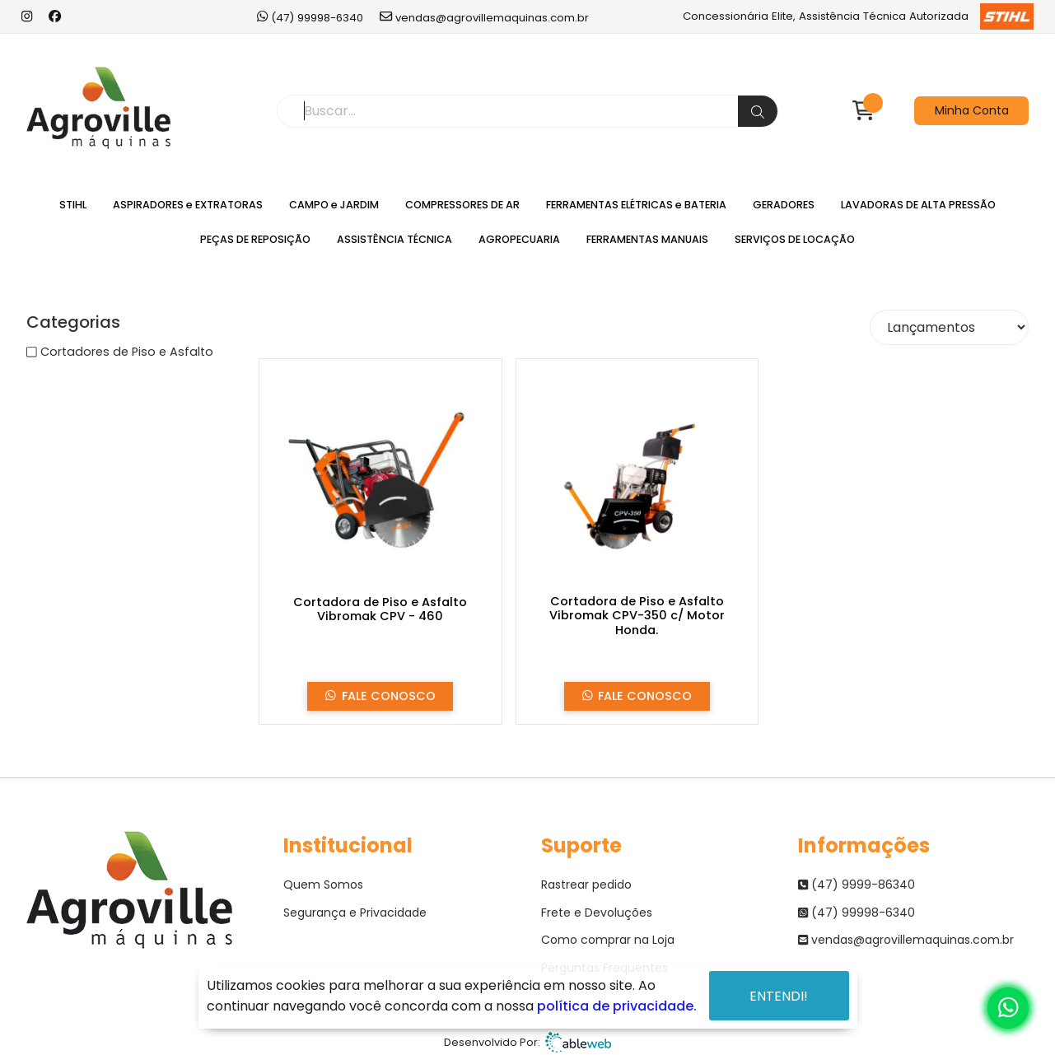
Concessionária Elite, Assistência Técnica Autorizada (858, 16)
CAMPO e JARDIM (334, 205)
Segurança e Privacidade (355, 912)
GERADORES (784, 205)
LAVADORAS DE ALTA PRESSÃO (918, 205)
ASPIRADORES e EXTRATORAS (188, 205)
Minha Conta (972, 110)
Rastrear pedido (586, 884)
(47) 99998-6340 (310, 17)
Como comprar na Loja (608, 939)
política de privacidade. (617, 1006)
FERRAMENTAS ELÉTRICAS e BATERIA (636, 205)
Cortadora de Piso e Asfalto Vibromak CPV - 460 (380, 609)
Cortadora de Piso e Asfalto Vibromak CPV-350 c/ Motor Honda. (637, 616)
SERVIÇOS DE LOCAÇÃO (795, 239)
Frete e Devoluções (596, 912)
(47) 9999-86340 (856, 884)
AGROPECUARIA (519, 239)
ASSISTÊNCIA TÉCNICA (394, 239)
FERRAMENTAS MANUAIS (647, 239)
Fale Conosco (380, 696)
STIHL (72, 205)
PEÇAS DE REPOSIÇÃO (255, 239)
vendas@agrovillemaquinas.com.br (484, 17)
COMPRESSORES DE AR (462, 205)
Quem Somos (323, 884)
